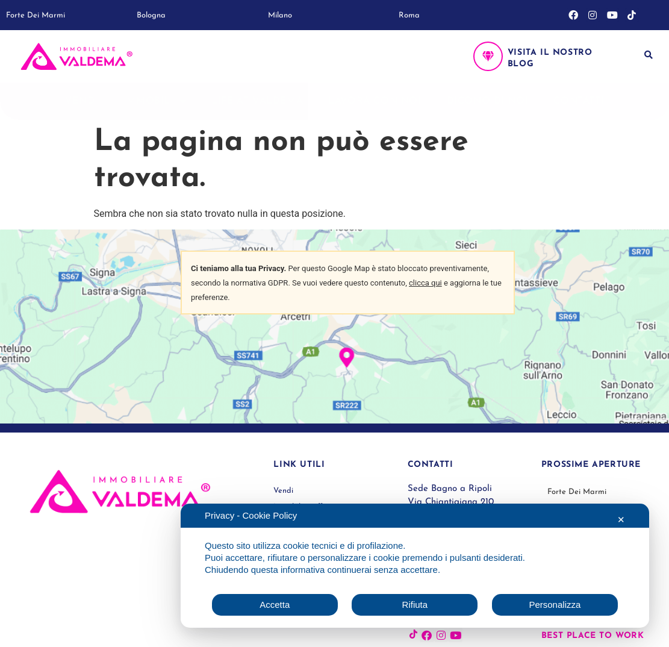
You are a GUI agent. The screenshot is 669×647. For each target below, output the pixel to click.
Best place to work (592, 635)
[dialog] (415, 566)
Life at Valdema (257, 101)
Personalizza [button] (554, 604)
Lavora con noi (374, 101)
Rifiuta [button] (415, 604)
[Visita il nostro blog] (488, 56)
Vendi (81, 101)
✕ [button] (621, 519)
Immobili (154, 101)
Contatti (578, 101)
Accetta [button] (275, 604)
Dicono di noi (488, 101)
